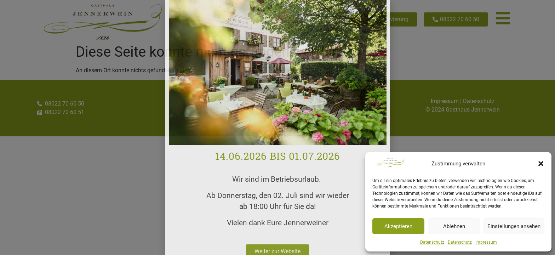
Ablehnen (454, 226)
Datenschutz (432, 242)
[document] (277, 127)
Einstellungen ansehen (513, 226)
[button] (540, 163)
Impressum (486, 242)
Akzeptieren (398, 226)
